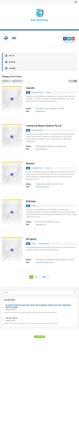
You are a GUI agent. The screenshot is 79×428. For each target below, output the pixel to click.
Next (44, 264)
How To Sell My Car (51, 403)
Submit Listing (31, 394)
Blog (29, 391)
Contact (30, 403)
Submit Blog (31, 397)
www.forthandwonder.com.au (44, 249)
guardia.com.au (40, 98)
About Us (30, 400)
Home (29, 388)
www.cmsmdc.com (41, 135)
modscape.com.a (40, 211)
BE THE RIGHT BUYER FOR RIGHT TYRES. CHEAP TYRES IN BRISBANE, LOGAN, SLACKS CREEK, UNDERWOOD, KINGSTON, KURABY (51, 394)
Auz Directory (27, 423)
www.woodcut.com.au (42, 173)
